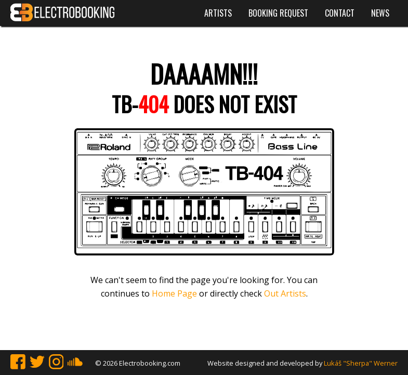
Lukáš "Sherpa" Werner (361, 363)
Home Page (174, 293)
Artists (218, 13)
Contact (339, 13)
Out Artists (285, 293)
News (380, 13)
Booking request (278, 13)
